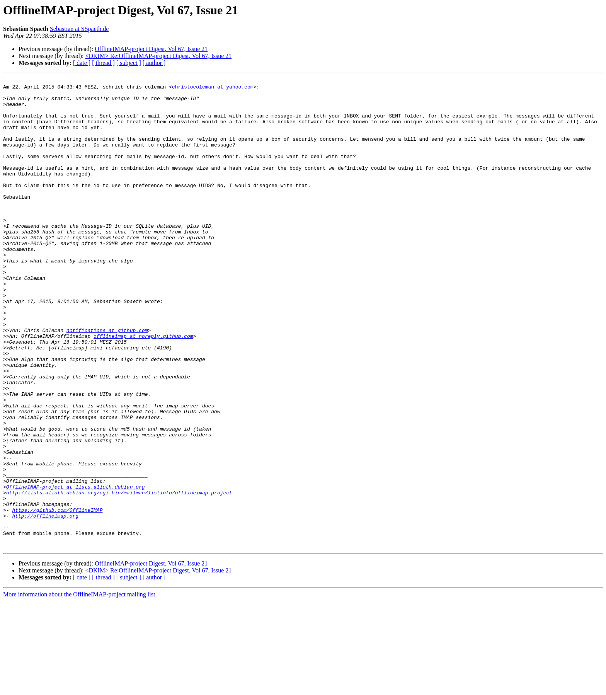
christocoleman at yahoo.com (213, 88)
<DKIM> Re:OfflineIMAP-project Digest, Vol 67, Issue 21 (158, 56)
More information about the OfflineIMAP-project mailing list (79, 688)
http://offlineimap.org (45, 603)
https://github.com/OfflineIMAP (57, 596)
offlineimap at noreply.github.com (143, 388)
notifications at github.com (107, 381)
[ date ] (81, 63)
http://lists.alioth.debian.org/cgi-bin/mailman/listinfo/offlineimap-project (119, 575)
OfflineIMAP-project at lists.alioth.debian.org (75, 569)
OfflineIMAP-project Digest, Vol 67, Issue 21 (151, 49)
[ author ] (154, 63)
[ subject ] (128, 63)
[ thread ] (103, 63)
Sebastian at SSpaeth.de (79, 29)
